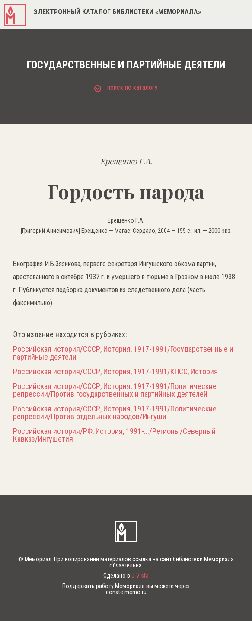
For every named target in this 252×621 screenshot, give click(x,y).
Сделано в (126, 576)
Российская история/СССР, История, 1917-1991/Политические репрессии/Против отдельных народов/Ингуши (115, 412)
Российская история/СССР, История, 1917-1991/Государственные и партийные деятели (123, 353)
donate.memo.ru (126, 592)
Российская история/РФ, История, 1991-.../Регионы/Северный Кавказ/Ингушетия (114, 435)
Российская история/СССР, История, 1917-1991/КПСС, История (115, 372)
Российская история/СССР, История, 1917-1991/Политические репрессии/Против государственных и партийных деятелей (115, 390)
